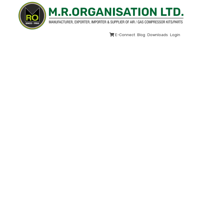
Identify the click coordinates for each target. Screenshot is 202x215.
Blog (141, 35)
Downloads (157, 35)
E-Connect (122, 35)
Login (175, 35)
